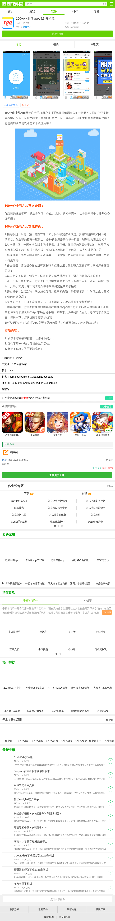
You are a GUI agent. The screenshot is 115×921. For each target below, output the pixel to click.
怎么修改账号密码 (57, 507)
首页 (10, 11)
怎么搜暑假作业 (57, 514)
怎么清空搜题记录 (95, 507)
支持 (96, 468)
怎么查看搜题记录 (57, 500)
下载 (29, 493)
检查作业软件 (57, 521)
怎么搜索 (19, 507)
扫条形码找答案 (19, 500)
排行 (75, 11)
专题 (96, 11)
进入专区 (107, 612)
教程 (86, 493)
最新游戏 (14, 909)
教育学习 (27, 27)
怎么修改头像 (95, 521)
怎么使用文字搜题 (95, 500)
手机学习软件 (11, 105)
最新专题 (72, 909)
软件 (54, 11)
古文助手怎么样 (19, 521)
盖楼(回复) (107, 468)
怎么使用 (95, 514)
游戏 (32, 11)
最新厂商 (100, 909)
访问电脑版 (65, 917)
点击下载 (57, 33)
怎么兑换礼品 (19, 514)
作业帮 (25, 105)
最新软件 (43, 909)
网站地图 (49, 917)
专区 (57, 486)
